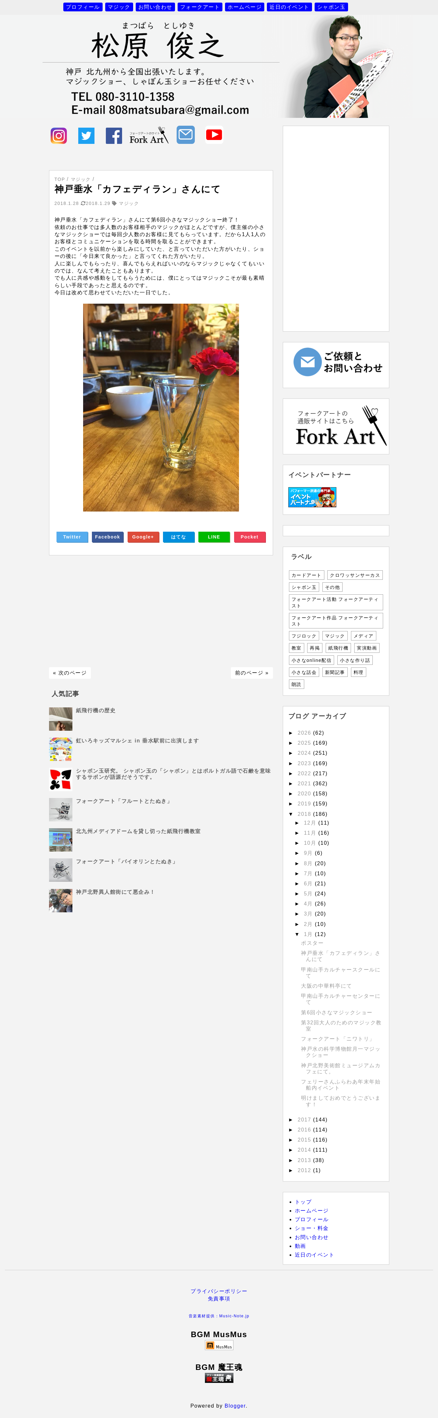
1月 (309, 934)
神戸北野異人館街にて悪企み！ (116, 892)
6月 (309, 883)
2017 (305, 1119)
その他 (332, 587)
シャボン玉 (331, 7)
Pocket (249, 536)
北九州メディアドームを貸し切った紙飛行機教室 (138, 831)
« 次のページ (70, 673)
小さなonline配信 (312, 660)
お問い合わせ (155, 7)
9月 (309, 853)
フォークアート (200, 7)
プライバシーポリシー (219, 1291)
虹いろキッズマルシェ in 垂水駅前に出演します (137, 740)
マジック (119, 7)
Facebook (107, 536)
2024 (305, 753)
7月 (309, 873)
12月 (311, 823)
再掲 (315, 648)
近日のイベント (289, 7)
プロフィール (83, 7)
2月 (309, 924)
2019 (305, 803)
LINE (214, 536)
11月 (311, 833)
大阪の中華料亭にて (326, 986)
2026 (305, 733)
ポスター (312, 943)
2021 (305, 783)
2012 (305, 1170)
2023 (305, 763)
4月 (309, 903)
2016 (305, 1130)
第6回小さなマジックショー (336, 1012)
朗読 (297, 684)
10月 (311, 843)
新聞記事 (335, 672)
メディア (364, 636)
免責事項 (219, 1298)
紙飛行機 (338, 648)
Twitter (72, 536)
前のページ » (252, 673)
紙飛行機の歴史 (96, 710)
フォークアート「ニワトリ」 (338, 1039)
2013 (305, 1160)
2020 (305, 793)
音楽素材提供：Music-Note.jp (219, 1316)
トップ (303, 1202)
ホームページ (245, 7)
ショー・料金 (312, 1228)
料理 (359, 672)
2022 (305, 773)
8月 (309, 863)
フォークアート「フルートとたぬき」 (124, 801)
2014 (305, 1150)
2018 (305, 814)
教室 (297, 648)
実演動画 (367, 648)
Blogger (235, 1406)
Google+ (143, 536)
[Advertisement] (161, 611)
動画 (300, 1246)
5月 (309, 893)
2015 (305, 1140)
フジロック (304, 636)
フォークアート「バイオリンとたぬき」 (127, 861)
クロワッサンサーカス (355, 575)
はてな (178, 536)
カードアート (307, 575)
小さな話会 (304, 672)
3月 (309, 914)
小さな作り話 (355, 660)
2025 (305, 743)
